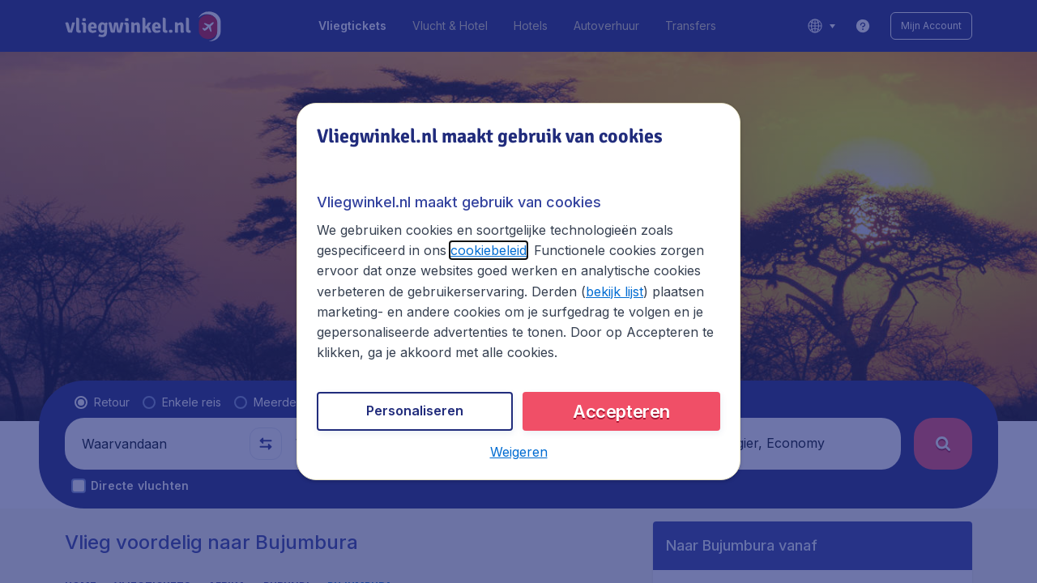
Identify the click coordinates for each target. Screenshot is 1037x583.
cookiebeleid (488, 250)
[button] (519, 452)
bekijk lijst (614, 291)
